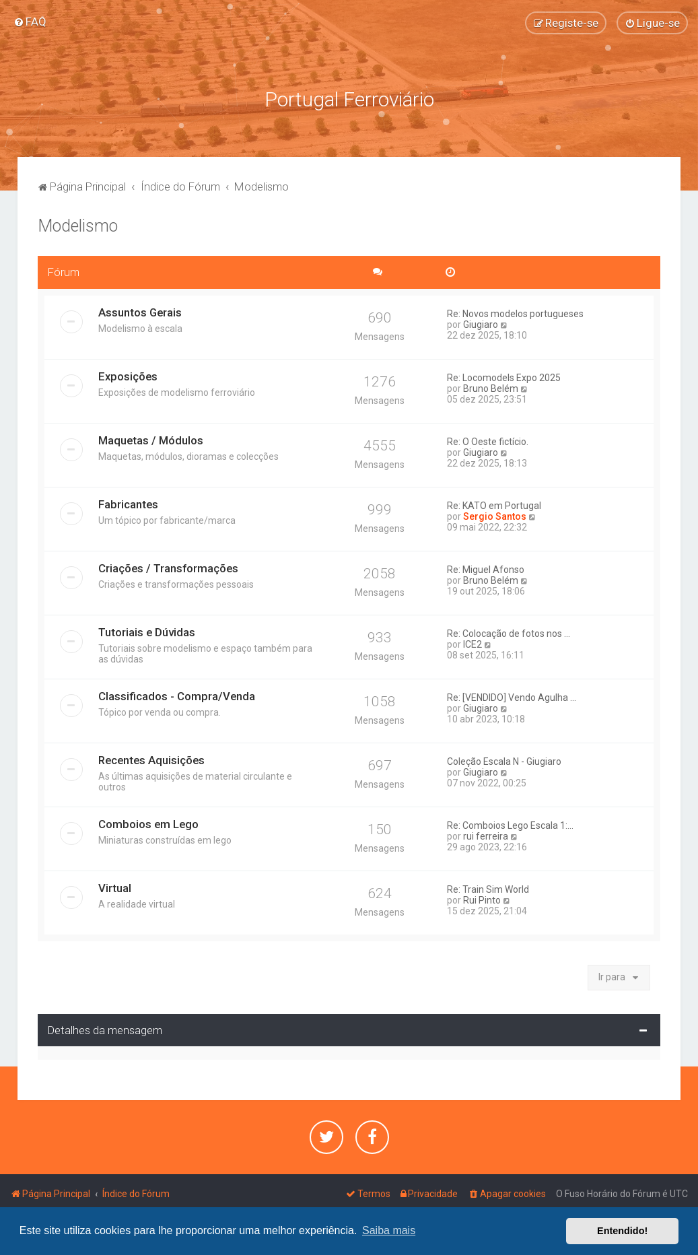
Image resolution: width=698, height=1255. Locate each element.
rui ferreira (485, 836)
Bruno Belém (490, 388)
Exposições (128, 376)
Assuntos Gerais (140, 312)
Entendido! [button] (622, 1230)
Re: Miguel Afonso (485, 569)
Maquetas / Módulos (150, 440)
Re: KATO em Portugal (494, 505)
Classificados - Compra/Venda (176, 696)
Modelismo (78, 226)
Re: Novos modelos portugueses (515, 313)
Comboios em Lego (148, 824)
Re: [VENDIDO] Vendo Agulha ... (511, 697)
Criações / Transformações (168, 568)
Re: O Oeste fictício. (487, 441)
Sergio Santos (494, 516)
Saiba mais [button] (388, 1230)
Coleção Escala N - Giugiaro (504, 761)
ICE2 (472, 644)
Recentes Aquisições (151, 760)
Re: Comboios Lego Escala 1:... (510, 825)
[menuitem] (30, 21)
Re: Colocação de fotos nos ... (508, 633)
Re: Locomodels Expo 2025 (504, 377)
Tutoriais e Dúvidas (146, 632)
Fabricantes (128, 504)
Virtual (114, 888)
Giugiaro (480, 324)
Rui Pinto (482, 900)
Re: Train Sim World (488, 889)
